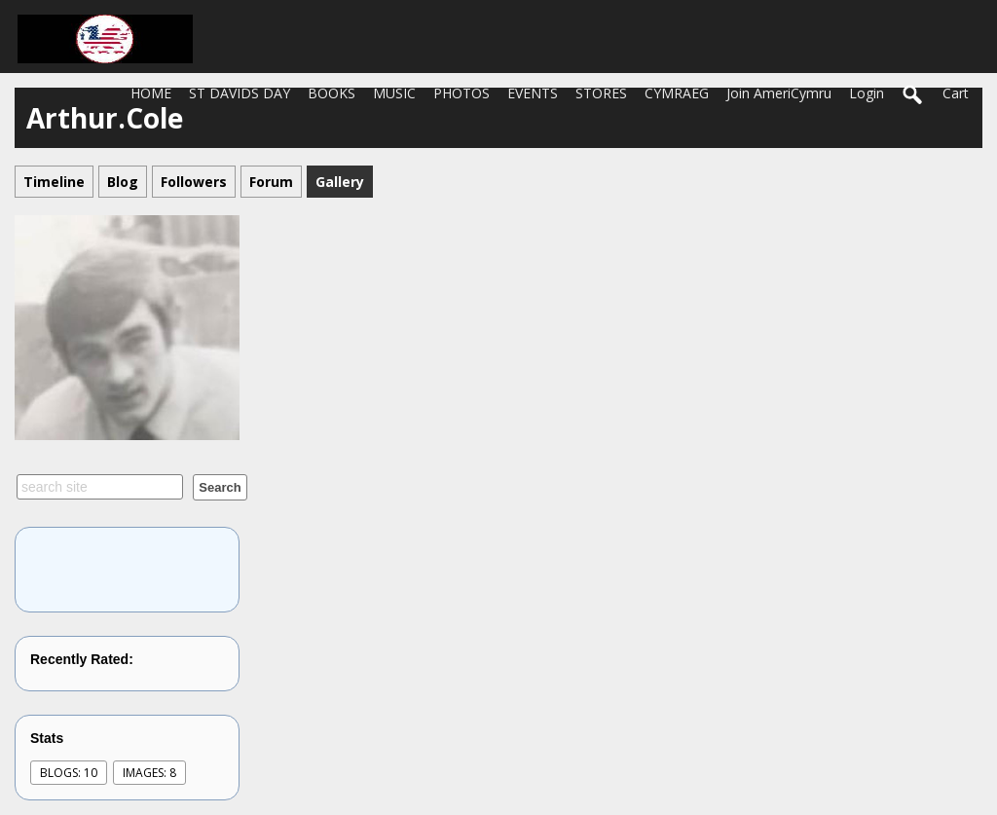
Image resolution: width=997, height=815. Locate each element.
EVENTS (532, 93)
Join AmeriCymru (778, 93)
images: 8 (149, 772)
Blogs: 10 (68, 772)
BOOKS (331, 93)
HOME (150, 93)
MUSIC (394, 93)
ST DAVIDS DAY (239, 93)
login (866, 93)
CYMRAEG (677, 93)
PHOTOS (461, 93)
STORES (601, 93)
